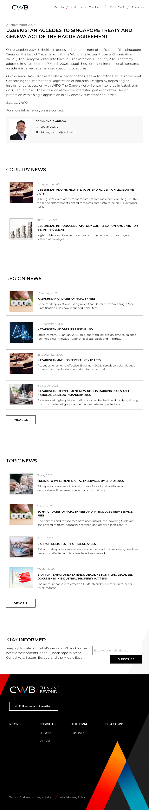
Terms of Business (19, 797)
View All (21, 419)
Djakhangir (51, 121)
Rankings (77, 733)
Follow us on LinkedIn (34, 706)
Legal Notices (45, 797)
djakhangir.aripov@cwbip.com (57, 132)
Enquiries (138, 7)
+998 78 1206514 (49, 126)
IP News (45, 733)
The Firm (95, 7)
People (59, 7)
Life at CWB (116, 7)
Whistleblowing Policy (72, 797)
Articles (45, 740)
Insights (76, 7)
